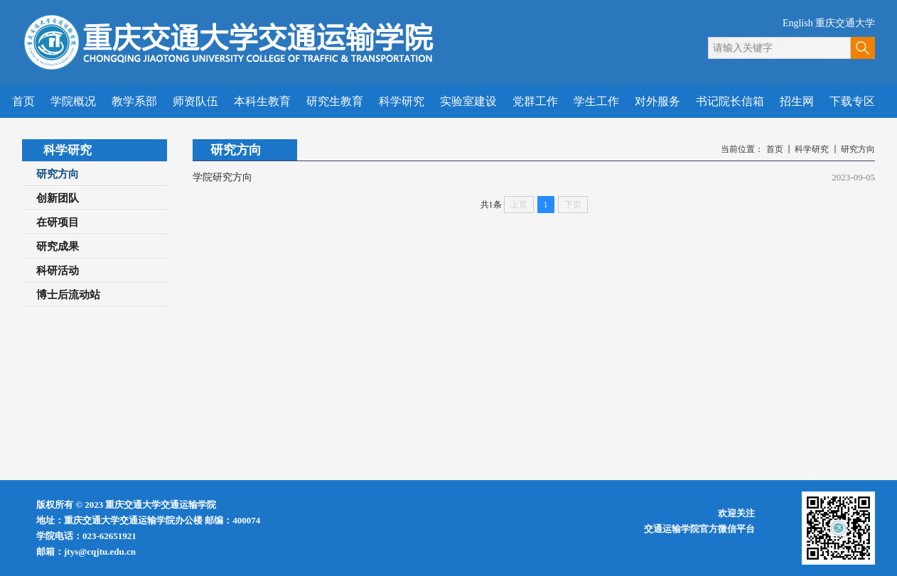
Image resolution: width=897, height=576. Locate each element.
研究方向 (858, 149)
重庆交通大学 (845, 23)
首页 (774, 149)
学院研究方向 (222, 177)
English (798, 23)
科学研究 (812, 149)
